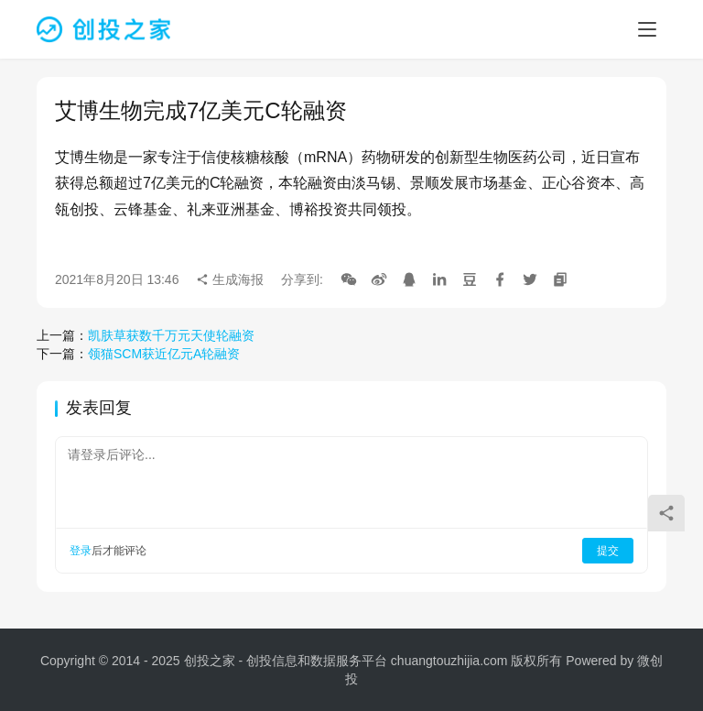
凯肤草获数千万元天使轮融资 (171, 335)
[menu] (647, 29)
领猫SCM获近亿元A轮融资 (164, 353)
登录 (81, 550)
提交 (608, 550)
